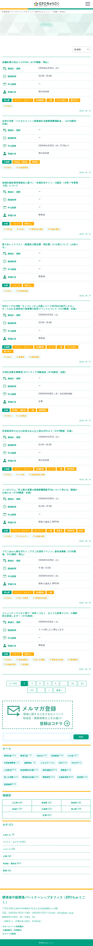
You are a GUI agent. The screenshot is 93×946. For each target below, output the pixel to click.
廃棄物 (21, 357)
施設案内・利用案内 (13, 930)
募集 (7, 870)
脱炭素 (26, 664)
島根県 (47, 802)
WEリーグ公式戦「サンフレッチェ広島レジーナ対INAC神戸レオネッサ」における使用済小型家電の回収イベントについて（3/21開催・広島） (40, 307)
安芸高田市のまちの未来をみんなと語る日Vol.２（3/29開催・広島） (38, 431)
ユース (51, 347)
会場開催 (40, 100)
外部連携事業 (12, 762)
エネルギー (23, 536)
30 (31, 690)
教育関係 (71, 469)
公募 (7, 856)
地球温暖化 (23, 660)
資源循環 (35, 357)
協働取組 (30, 762)
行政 (81, 531)
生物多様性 (23, 167)
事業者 (35, 162)
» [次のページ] (49, 690)
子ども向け (61, 100)
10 (72, 683)
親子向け (74, 100)
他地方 (17, 809)
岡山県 (7, 100)
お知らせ (9, 834)
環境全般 (10, 755)
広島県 (7, 162)
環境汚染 (26, 755)
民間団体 (42, 410)
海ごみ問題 (23, 598)
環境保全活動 (37, 229)
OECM (9, 229)
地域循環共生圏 (38, 474)
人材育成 (22, 416)
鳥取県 (76, 802)
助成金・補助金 (21, 162)
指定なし (28, 223)
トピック (16, 223)
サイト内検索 (10, 934)
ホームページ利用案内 (14, 926)
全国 (6, 223)
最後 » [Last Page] (59, 690)
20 (82, 683)
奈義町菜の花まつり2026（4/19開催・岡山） (26, 62)
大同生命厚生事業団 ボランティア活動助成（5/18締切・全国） (34, 372)
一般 (50, 100)
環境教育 (74, 660)
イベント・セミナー (22, 100)
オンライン (39, 531)
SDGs (8, 106)
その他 (21, 474)
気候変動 (57, 755)
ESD (63, 762)
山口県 (17, 802)
